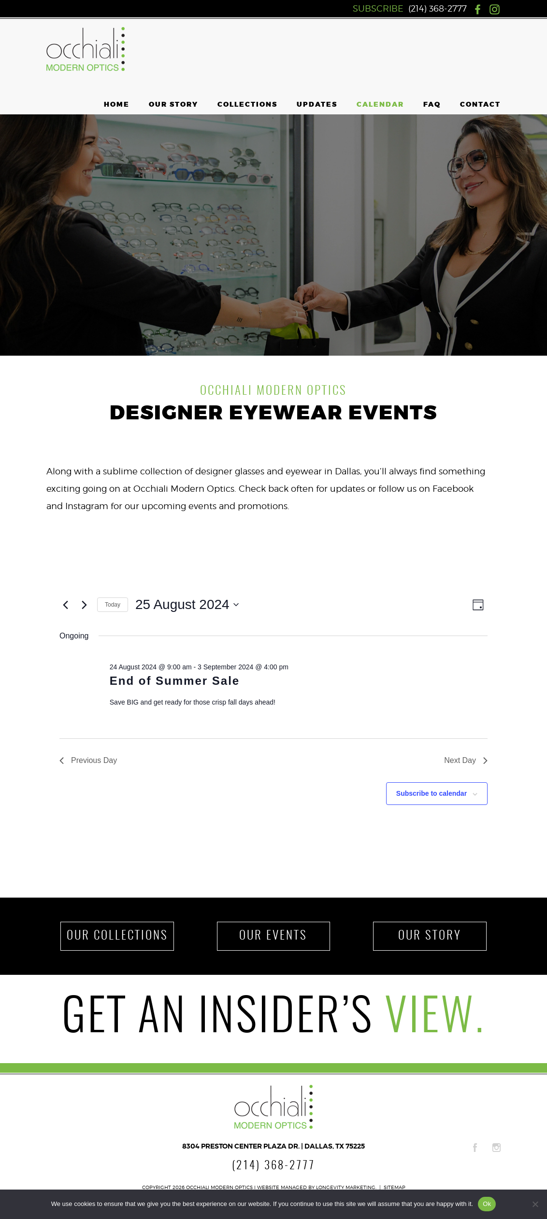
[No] (535, 1204)
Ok (487, 1203)
